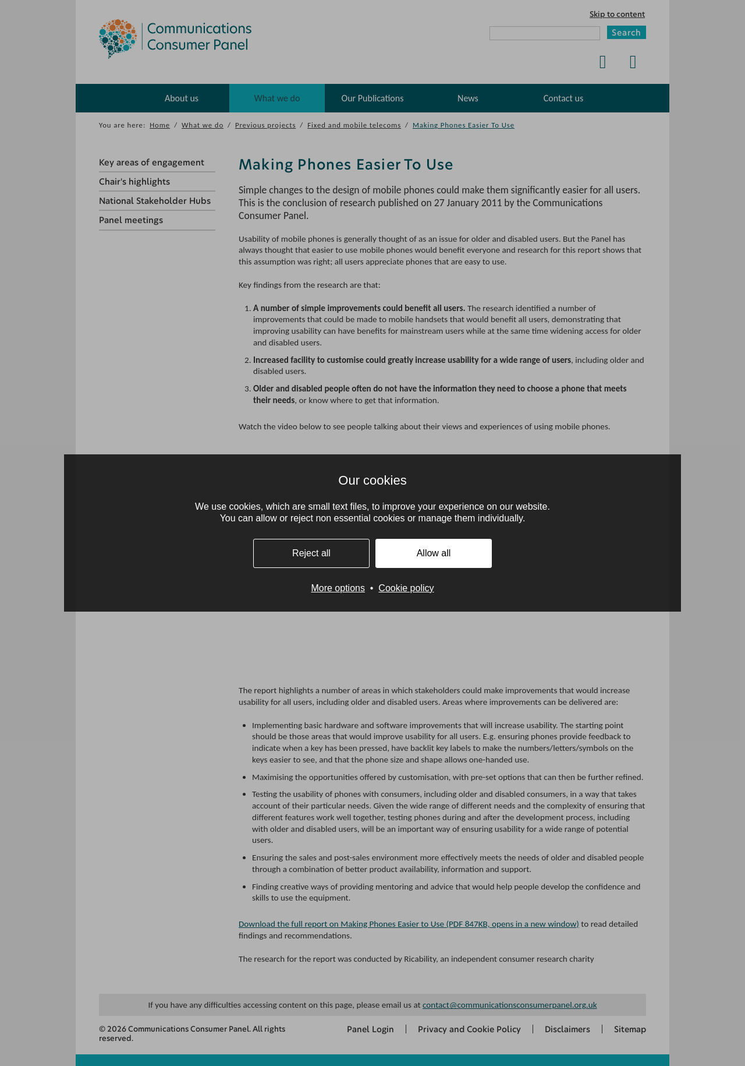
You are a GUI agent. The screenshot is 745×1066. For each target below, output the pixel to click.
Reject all (311, 553)
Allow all (434, 553)
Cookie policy (406, 588)
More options (338, 588)
